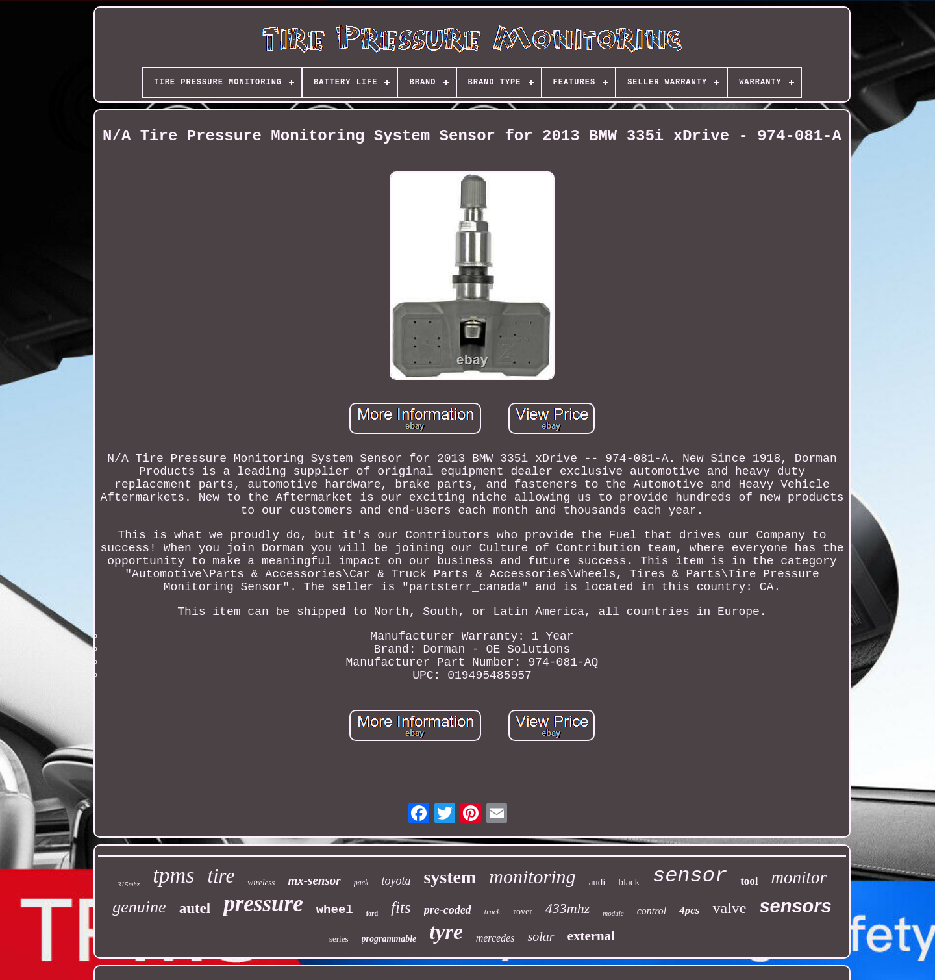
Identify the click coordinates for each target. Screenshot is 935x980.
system (449, 877)
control (652, 910)
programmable (389, 939)
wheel (334, 910)
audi (597, 882)
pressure (263, 903)
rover (522, 911)
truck (492, 911)
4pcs (689, 910)
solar (540, 936)
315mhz (129, 884)
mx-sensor (314, 880)
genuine (139, 907)
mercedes (495, 938)
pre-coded (447, 909)
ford (372, 913)
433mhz (567, 908)
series (339, 939)
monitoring (532, 876)
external (591, 936)
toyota (395, 880)
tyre (445, 932)
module (613, 913)
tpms (173, 875)
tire (220, 875)
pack (361, 882)
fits (401, 907)
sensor (690, 876)
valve (729, 907)
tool (749, 881)
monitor (799, 877)
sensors (795, 906)
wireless (261, 882)
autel (195, 908)
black (628, 882)
